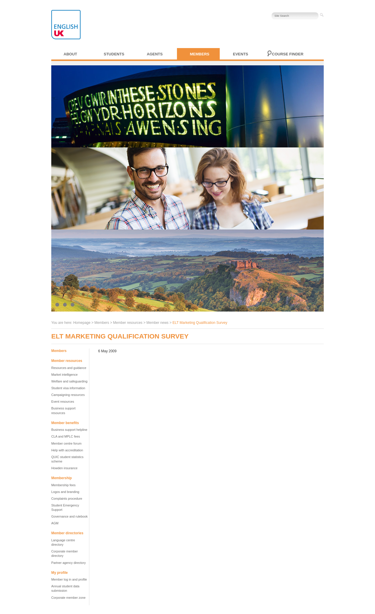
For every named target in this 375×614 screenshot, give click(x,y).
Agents (155, 54)
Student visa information (68, 388)
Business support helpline (69, 429)
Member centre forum (66, 443)
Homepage (82, 323)
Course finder (288, 54)
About (70, 54)
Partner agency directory (68, 562)
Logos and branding (65, 492)
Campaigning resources (68, 395)
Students (114, 54)
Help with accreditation (67, 450)
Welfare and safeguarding (69, 381)
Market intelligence (64, 374)
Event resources (62, 401)
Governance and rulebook (69, 516)
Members (199, 54)
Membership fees (63, 485)
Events (240, 54)
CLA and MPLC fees (65, 436)
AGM (55, 523)
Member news (157, 323)
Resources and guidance (68, 368)
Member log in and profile (69, 579)
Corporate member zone (68, 597)
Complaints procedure (66, 498)
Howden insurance (64, 468)
